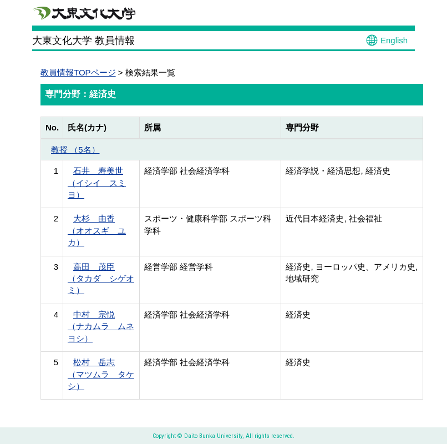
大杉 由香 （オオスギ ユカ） (97, 230)
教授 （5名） (75, 149)
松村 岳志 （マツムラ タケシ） (101, 374)
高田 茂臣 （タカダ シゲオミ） (101, 278)
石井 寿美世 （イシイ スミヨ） (97, 182)
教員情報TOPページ (78, 72)
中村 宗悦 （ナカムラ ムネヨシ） (101, 326)
